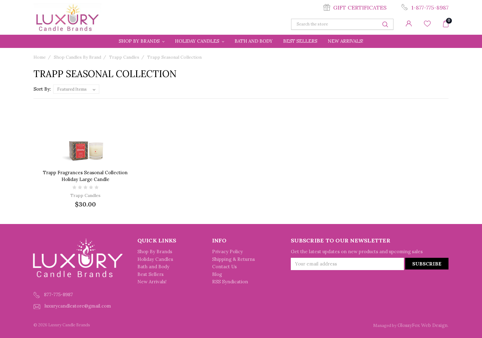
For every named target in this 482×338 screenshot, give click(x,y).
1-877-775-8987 (429, 7)
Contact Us (224, 266)
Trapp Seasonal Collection (174, 57)
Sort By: (42, 89)
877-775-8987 (53, 295)
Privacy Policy (227, 251)
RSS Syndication (230, 282)
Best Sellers (300, 41)
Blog (217, 274)
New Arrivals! (345, 41)
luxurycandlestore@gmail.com (72, 306)
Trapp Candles (124, 57)
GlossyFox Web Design (422, 325)
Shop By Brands (141, 41)
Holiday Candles (199, 41)
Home (40, 57)
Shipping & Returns (233, 259)
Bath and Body (254, 41)
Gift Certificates (360, 7)
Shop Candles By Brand (77, 57)
